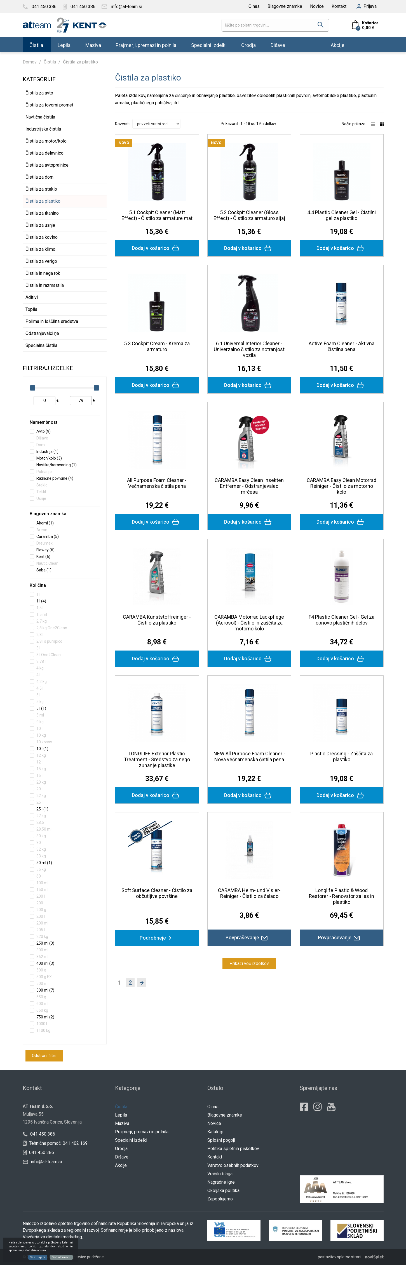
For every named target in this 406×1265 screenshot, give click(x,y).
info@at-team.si (42, 1161)
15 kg (41, 769)
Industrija (47, 451)
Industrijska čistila (43, 129)
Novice (317, 6)
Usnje (41, 498)
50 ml (44, 862)
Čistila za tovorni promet (49, 105)
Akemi (45, 523)
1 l (38, 594)
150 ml (42, 889)
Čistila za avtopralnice (47, 165)
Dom (40, 445)
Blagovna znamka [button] (48, 513)
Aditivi (31, 297)
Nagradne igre (221, 1182)
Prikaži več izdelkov (249, 963)
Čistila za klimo (40, 249)
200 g (41, 909)
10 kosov (44, 742)
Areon (41, 530)
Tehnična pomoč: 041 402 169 (55, 1143)
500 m (42, 983)
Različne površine (54, 478)
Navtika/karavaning (56, 465)
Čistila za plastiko (42, 201)
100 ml (42, 883)
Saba (43, 570)
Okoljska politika (223, 1190)
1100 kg (43, 1030)
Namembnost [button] (43, 422)
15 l (39, 775)
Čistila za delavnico (44, 153)
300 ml (42, 950)
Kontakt (339, 6)
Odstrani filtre (44, 1055)
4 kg (40, 668)
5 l (38, 695)
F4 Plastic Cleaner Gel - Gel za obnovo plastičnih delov (341, 620)
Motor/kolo (49, 458)
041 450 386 (39, 1134)
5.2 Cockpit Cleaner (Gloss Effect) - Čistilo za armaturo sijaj (249, 215)
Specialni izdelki (209, 45)
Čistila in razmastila (44, 285)
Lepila (64, 45)
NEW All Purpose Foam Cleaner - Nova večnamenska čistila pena (249, 756)
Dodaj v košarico (157, 248)
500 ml (45, 990)
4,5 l (39, 688)
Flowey (45, 550)
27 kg (41, 816)
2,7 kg (41, 621)
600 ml (42, 1003)
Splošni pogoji (221, 1140)
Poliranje (44, 471)
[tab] (65, 423)
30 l (39, 842)
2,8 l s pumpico (49, 641)
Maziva (93, 45)
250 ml (45, 943)
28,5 (40, 822)
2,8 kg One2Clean (51, 628)
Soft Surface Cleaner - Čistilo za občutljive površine (156, 893)
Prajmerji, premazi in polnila (146, 45)
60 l (39, 876)
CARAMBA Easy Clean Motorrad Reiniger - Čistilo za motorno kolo (341, 486)
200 (39, 903)
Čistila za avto (39, 93)
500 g (41, 970)
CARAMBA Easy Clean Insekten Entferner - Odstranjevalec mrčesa (249, 486)
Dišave (278, 45)
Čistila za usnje (40, 225)
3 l (38, 648)
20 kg (41, 782)
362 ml (42, 956)
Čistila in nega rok (42, 273)
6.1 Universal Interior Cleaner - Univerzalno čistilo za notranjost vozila (249, 349)
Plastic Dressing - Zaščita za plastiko (341, 756)
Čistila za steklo (41, 189)
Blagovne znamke (284, 6)
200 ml (42, 923)
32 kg (41, 849)
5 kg (40, 701)
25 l (39, 802)
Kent (43, 556)
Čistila (36, 45)
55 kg (41, 869)
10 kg (41, 735)
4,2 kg (41, 681)
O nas (254, 6)
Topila (31, 309)
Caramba (47, 536)
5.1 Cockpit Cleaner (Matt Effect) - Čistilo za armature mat (157, 215)
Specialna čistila (41, 345)
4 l (38, 675)
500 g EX (44, 977)
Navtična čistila (40, 117)
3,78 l (41, 661)
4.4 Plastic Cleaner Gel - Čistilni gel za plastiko (341, 215)
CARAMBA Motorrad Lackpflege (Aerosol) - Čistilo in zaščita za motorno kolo (249, 623)
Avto (43, 431)
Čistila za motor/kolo (46, 141)
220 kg (42, 936)
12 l (39, 762)
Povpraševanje (249, 937)
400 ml (45, 963)
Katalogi (215, 1131)
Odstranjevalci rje (42, 333)
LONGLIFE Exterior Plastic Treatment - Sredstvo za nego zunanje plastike (157, 759)
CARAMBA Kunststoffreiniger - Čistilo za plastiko (157, 620)
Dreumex (44, 543)
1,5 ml (41, 614)
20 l (39, 789)
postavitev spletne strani (339, 1257)
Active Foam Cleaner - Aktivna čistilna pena (341, 346)
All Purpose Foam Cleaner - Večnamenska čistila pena (157, 483)
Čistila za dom (39, 177)
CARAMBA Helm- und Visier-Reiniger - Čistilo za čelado (249, 893)
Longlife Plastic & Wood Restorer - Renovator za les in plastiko (341, 896)
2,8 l (39, 634)
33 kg (41, 856)
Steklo (42, 485)
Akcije (337, 45)
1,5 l (39, 608)
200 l (40, 896)
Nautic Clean (47, 563)
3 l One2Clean (48, 654)
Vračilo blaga (220, 1173)
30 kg (41, 836)
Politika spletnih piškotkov (233, 1148)
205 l (40, 930)
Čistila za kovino (41, 237)
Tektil (41, 492)
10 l (39, 728)
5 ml (40, 715)
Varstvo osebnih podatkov (233, 1165)
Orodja (248, 45)
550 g (41, 997)
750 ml (45, 1017)
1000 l (41, 1024)
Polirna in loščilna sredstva (51, 321)
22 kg (41, 795)
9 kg (40, 722)
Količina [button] (38, 585)
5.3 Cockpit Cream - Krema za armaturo (157, 346)
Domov (30, 62)
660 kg (42, 1010)
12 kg (41, 755)
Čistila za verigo (41, 261)
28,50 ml (43, 829)
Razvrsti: (122, 124)
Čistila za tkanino (42, 213)
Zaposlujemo (220, 1199)
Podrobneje (157, 938)
